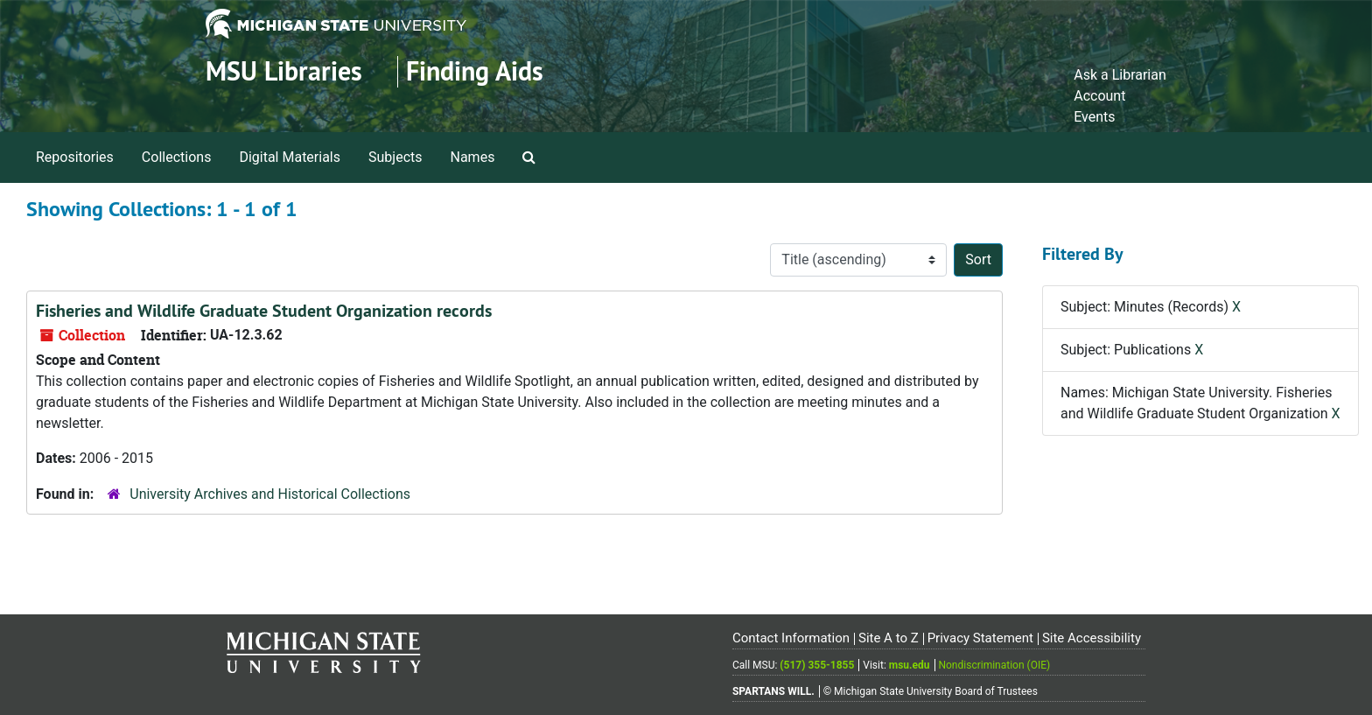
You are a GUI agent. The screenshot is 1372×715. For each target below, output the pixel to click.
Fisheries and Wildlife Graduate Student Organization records (264, 310)
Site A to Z (888, 638)
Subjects (395, 157)
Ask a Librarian (1120, 75)
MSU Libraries (284, 71)
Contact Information (791, 638)
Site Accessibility (1091, 638)
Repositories (75, 157)
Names (473, 157)
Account (1099, 96)
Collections (177, 157)
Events (1094, 117)
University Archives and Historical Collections (270, 494)
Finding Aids (474, 71)
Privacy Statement (980, 638)
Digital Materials (289, 157)
